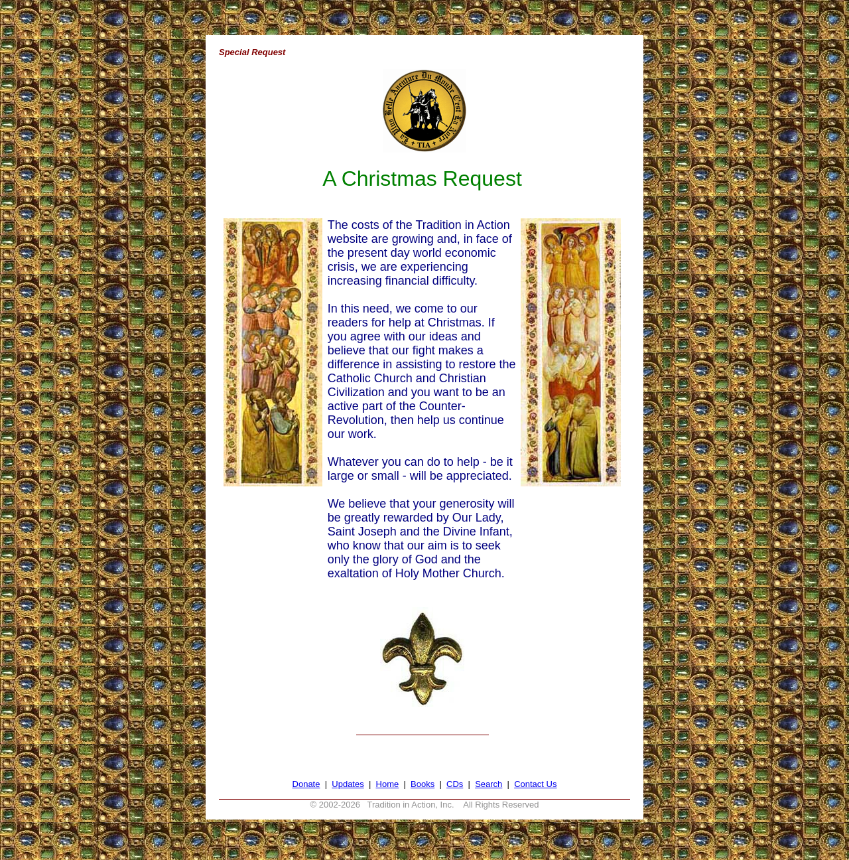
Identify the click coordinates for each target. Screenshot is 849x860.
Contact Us (535, 784)
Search (488, 784)
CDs (454, 784)
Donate (306, 784)
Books (422, 784)
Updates (347, 784)
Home (387, 784)
